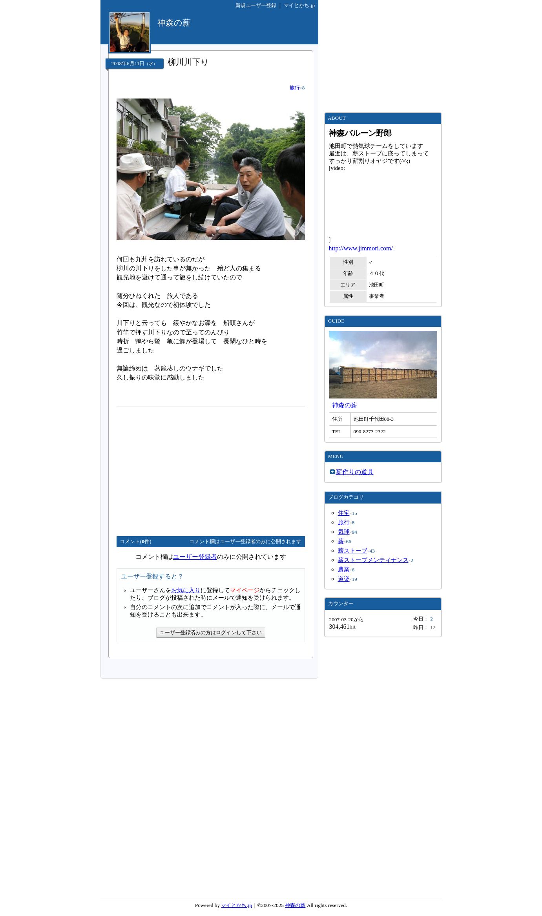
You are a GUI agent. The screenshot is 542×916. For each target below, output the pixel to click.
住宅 (344, 513)
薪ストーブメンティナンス (373, 560)
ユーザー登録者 (195, 556)
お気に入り (186, 590)
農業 (344, 569)
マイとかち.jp (299, 5)
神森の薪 (344, 405)
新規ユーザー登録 (255, 5)
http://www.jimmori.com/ (361, 248)
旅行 (295, 88)
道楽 (344, 579)
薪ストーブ (352, 550)
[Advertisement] (182, 468)
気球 (344, 532)
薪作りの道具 (355, 472)
